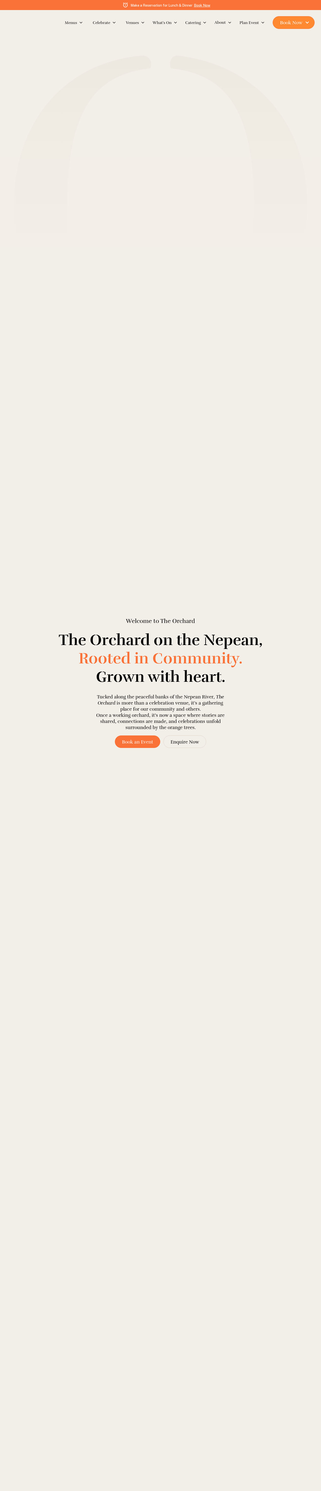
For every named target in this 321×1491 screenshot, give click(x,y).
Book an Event (137, 742)
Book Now (202, 5)
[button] (69, 22)
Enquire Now (185, 742)
